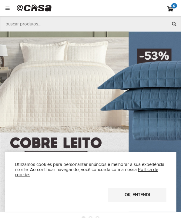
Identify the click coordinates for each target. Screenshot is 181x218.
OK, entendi (137, 195)
